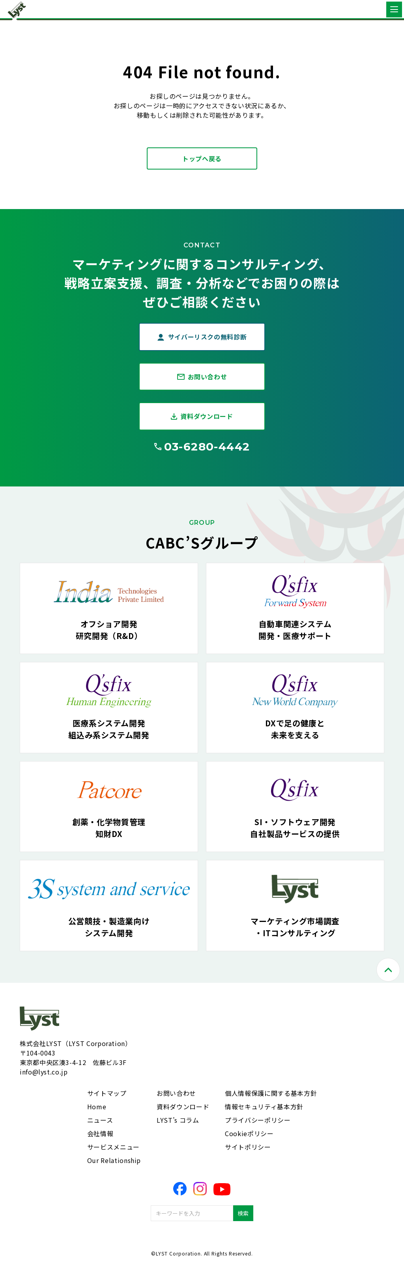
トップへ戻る (202, 158)
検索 (243, 1213)
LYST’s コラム (178, 1120)
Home (97, 1106)
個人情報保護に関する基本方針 (271, 1093)
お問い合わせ (207, 376)
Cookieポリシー (249, 1133)
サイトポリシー (248, 1147)
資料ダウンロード (206, 416)
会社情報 (100, 1133)
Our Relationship (114, 1160)
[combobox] (192, 1213)
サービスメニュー (113, 1147)
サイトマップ (107, 1093)
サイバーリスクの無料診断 (207, 336)
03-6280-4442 (207, 446)
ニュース (100, 1120)
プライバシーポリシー (257, 1120)
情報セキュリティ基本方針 (264, 1106)
